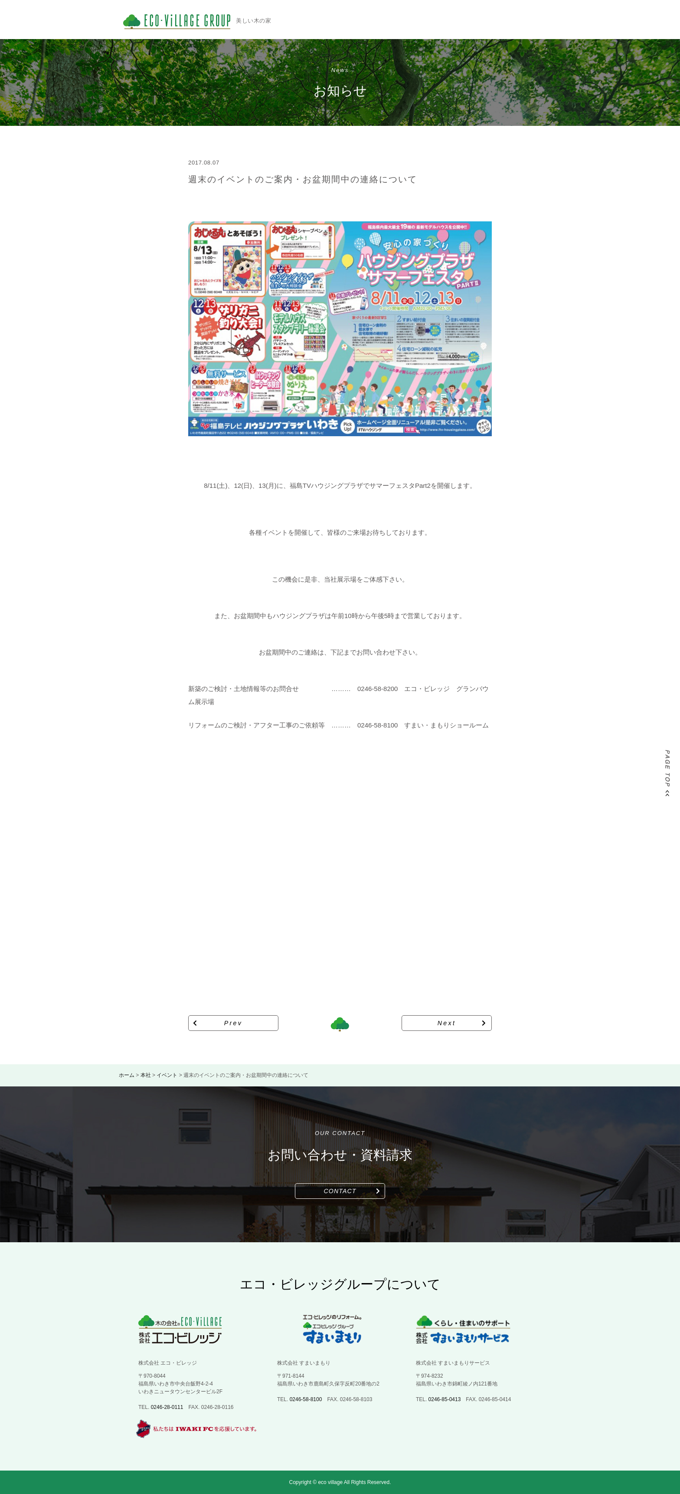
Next (447, 1023)
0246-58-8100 (306, 1399)
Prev (233, 1023)
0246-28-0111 (167, 1407)
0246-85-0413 (444, 1399)
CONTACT (340, 1191)
